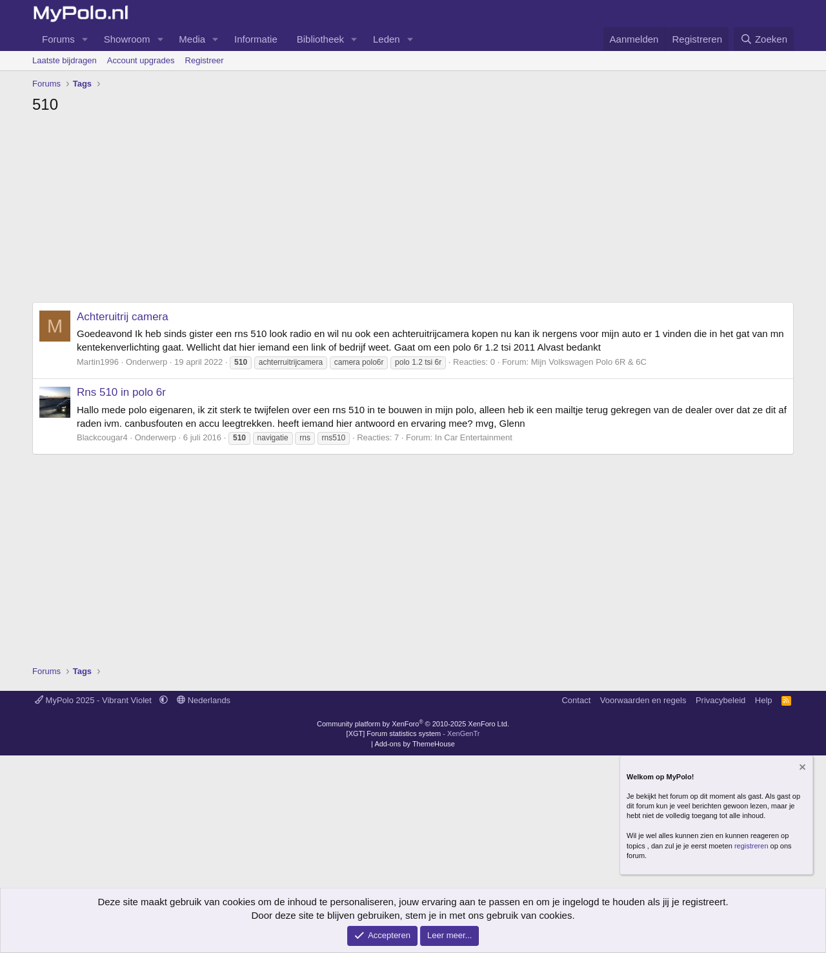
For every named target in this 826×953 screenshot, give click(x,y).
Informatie (255, 39)
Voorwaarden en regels (643, 700)
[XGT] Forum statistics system (413, 733)
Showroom (127, 39)
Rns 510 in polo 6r (121, 392)
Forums (58, 39)
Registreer (204, 60)
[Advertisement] (413, 211)
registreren (751, 846)
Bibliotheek (320, 39)
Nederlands (203, 700)
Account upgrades (141, 60)
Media (192, 39)
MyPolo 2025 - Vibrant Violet (94, 700)
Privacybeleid (720, 700)
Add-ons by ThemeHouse (414, 744)
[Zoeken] (764, 39)
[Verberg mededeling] (801, 769)
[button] (85, 39)
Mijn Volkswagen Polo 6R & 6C (589, 362)
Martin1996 (98, 362)
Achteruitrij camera (122, 317)
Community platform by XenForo (413, 724)
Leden (386, 39)
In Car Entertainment (473, 437)
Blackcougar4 (102, 437)
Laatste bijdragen (64, 60)
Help (763, 700)
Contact (575, 700)
